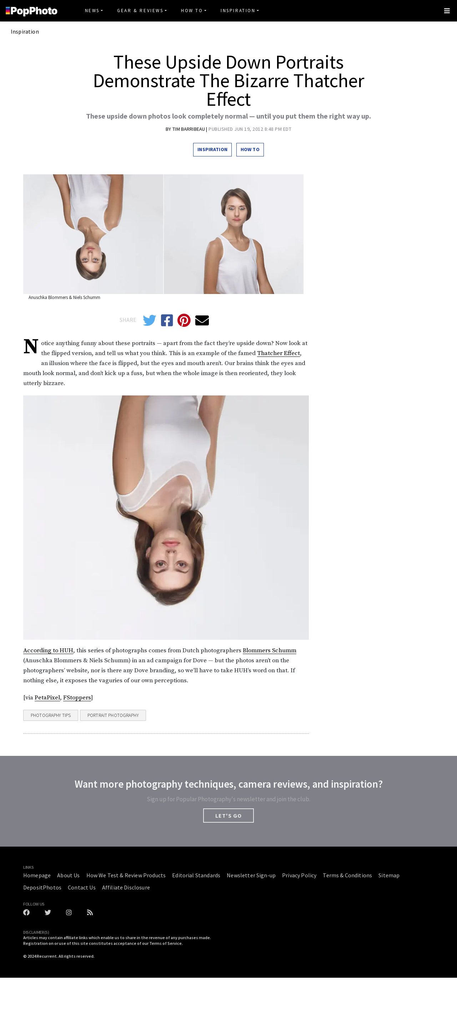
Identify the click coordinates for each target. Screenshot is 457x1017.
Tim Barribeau (189, 129)
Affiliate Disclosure (126, 887)
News (92, 11)
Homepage (37, 875)
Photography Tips (51, 715)
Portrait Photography (113, 715)
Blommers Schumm (269, 650)
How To (192, 11)
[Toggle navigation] (447, 10)
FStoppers (77, 698)
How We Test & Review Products (126, 875)
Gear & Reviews (140, 11)
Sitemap (389, 875)
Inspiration (238, 11)
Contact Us (82, 887)
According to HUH (48, 650)
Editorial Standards (196, 875)
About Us (68, 875)
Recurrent (47, 956)
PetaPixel (47, 698)
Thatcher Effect (278, 353)
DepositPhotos (42, 887)
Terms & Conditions (347, 875)
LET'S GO (228, 815)
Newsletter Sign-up (251, 875)
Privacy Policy (299, 875)
